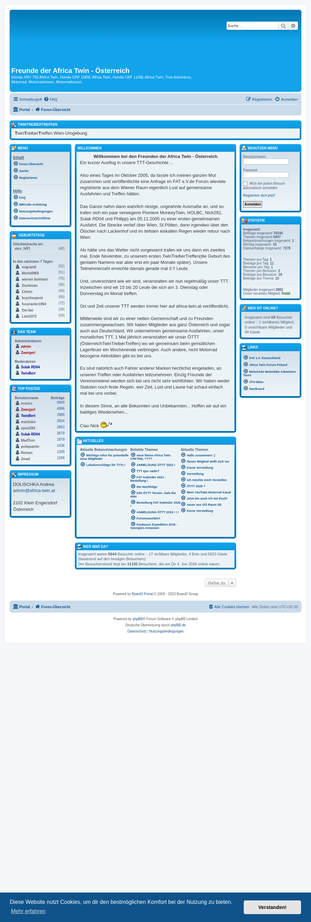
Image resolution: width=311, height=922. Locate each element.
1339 (61, 452)
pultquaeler (30, 446)
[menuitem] (50, 99)
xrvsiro (26, 403)
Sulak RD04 (30, 367)
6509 (61, 402)
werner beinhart (35, 279)
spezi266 (28, 428)
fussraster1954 (34, 304)
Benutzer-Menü (259, 148)
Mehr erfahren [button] (28, 911)
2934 (61, 421)
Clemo (27, 292)
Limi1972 (29, 316)
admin (26, 346)
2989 (61, 415)
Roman (27, 453)
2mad (25, 459)
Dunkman (30, 285)
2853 (61, 427)
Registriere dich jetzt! (259, 195)
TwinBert (28, 373)
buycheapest (32, 298)
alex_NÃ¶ (22, 248)
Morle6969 (30, 273)
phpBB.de (178, 625)
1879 (61, 439)
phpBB (138, 619)
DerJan (28, 310)
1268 (61, 458)
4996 (61, 408)
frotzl (286, 293)
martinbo (28, 422)
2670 (61, 433)
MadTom (28, 440)
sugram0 (29, 267)
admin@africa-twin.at (34, 490)
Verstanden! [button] (272, 907)
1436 (61, 445)
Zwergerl (28, 353)
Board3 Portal (142, 594)
